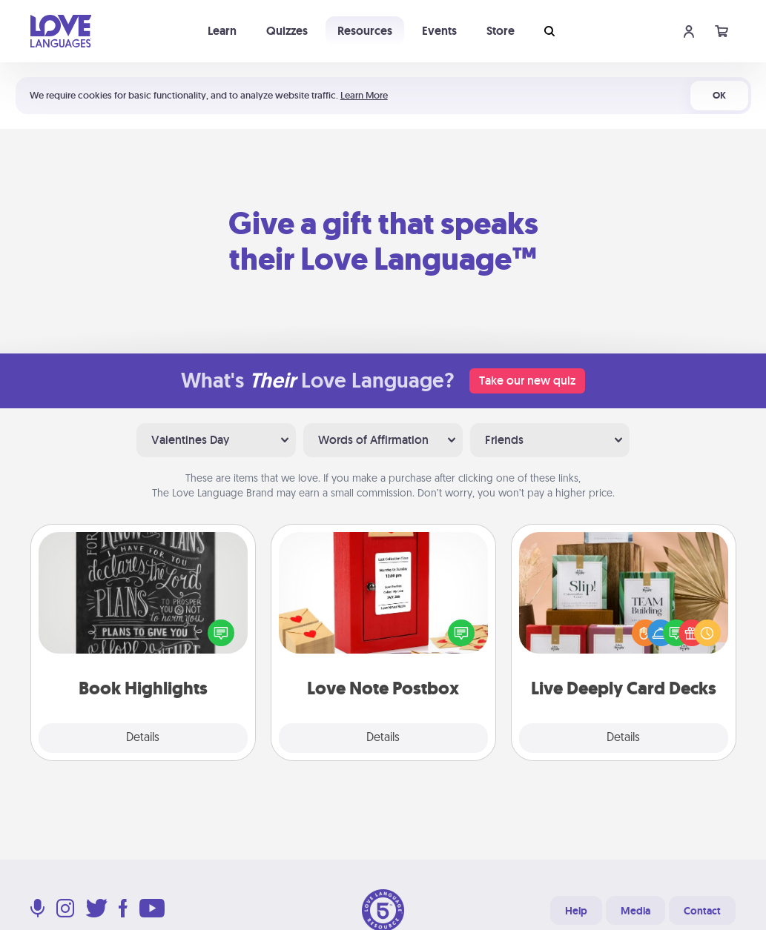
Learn (222, 31)
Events (439, 31)
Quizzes (287, 31)
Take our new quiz (527, 380)
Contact (702, 910)
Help (576, 910)
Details (142, 738)
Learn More (364, 95)
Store (500, 31)
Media (635, 910)
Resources (364, 31)
